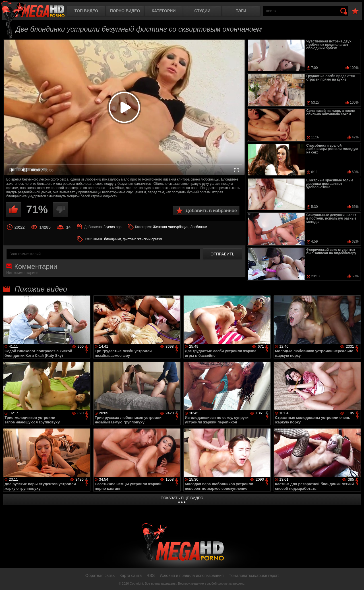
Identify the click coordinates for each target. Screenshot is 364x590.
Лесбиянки (198, 227)
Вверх (355, 579)
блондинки (112, 239)
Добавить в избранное (211, 210)
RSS (150, 575)
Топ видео (86, 11)
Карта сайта (130, 575)
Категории (164, 11)
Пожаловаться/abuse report (253, 575)
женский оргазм (149, 239)
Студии (202, 11)
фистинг (129, 239)
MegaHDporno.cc (33, 10)
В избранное (355, 11)
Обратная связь (100, 575)
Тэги (241, 11)
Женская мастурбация (171, 227)
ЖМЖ (97, 239)
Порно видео (125, 11)
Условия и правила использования (192, 575)
